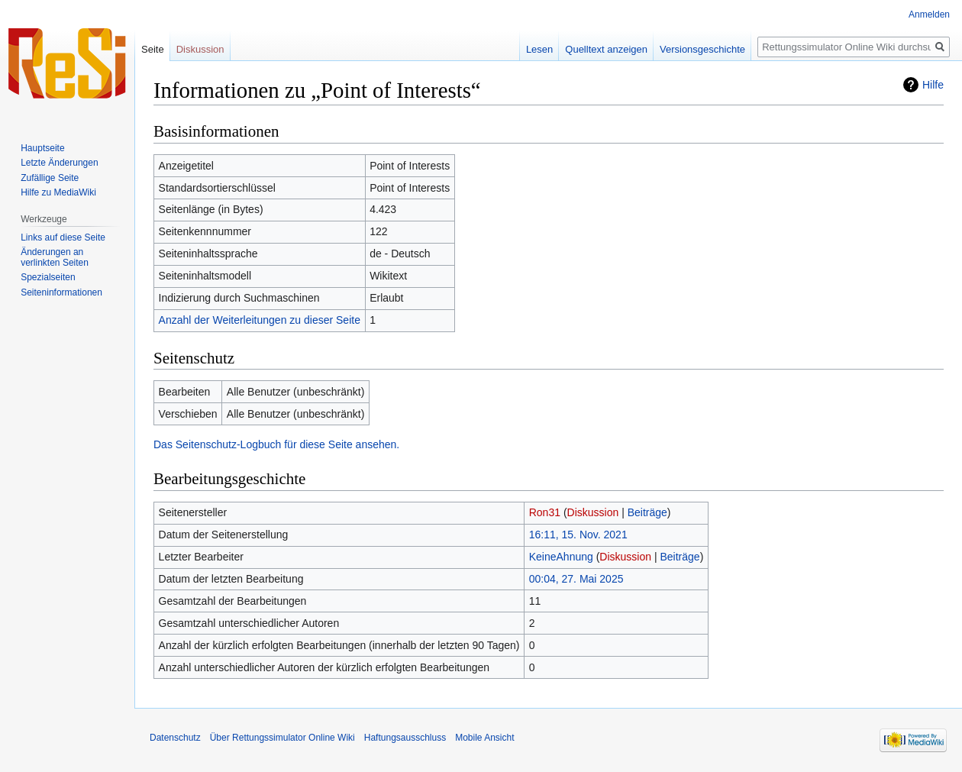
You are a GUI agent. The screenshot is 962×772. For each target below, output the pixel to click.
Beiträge (647, 512)
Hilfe (933, 85)
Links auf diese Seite (63, 237)
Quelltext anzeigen (606, 49)
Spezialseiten (48, 277)
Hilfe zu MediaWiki (58, 192)
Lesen (539, 49)
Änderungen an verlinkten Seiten (55, 257)
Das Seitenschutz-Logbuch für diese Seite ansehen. (276, 444)
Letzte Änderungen (59, 162)
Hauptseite (42, 148)
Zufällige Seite (50, 178)
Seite (152, 49)
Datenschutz (175, 737)
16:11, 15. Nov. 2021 (578, 534)
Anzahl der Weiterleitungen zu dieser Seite (259, 320)
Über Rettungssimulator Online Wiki (282, 737)
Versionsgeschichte (702, 49)
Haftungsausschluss (405, 737)
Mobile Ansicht (484, 737)
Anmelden (929, 14)
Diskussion (593, 512)
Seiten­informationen (61, 292)
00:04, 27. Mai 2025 (576, 579)
